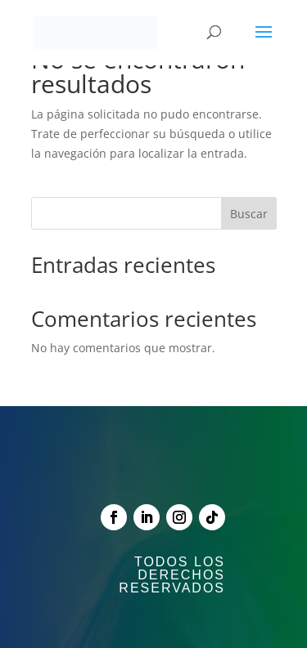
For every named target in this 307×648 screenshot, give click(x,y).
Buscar (249, 213)
